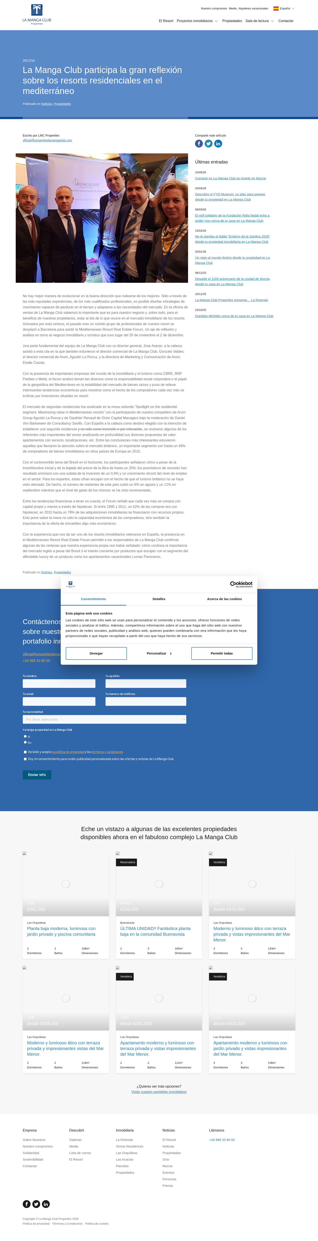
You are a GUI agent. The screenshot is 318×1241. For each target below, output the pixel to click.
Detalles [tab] (159, 599)
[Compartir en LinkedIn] (218, 144)
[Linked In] (46, 1204)
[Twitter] (36, 1204)
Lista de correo (80, 1153)
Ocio (165, 1159)
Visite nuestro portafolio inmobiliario (159, 1092)
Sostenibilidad (33, 1159)
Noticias (46, 104)
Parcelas (122, 1166)
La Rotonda (124, 1140)
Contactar (286, 21)
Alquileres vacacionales (253, 8)
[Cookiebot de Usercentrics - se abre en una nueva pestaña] (233, 584)
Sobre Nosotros (34, 1140)
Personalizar (159, 653)
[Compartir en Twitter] (209, 144)
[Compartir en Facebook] (199, 144)
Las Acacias (124, 1159)
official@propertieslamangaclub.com (47, 140)
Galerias (75, 1140)
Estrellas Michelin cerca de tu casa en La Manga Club (234, 316)
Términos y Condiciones (67, 1223)
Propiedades (232, 21)
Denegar (96, 653)
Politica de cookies (97, 1223)
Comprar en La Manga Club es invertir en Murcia (230, 178)
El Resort (166, 21)
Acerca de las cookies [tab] (224, 599)
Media (233, 8)
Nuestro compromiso (214, 8)
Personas (169, 1179)
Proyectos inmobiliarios (198, 21)
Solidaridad (31, 1153)
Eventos (168, 1172)
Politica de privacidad (36, 1223)
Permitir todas (222, 653)
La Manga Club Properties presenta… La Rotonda (231, 300)
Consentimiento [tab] (93, 599)
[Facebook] (27, 1204)
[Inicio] (37, 15)
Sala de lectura (260, 21)
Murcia (167, 1166)
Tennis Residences (129, 1146)
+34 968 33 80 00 (36, 661)
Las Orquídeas (126, 1153)
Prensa (167, 1185)
